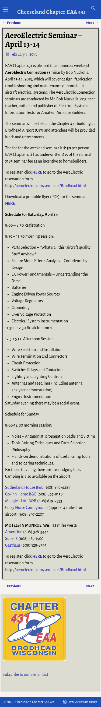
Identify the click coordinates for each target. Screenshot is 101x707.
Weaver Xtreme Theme (83, 702)
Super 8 (11, 538)
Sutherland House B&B (24, 487)
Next (92, 586)
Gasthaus (12, 545)
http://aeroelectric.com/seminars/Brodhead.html (45, 186)
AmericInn (13, 532)
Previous (11, 586)
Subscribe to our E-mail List (25, 674)
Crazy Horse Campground (26, 507)
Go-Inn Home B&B (21, 494)
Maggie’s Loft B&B (20, 501)
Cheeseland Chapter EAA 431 (51, 12)
